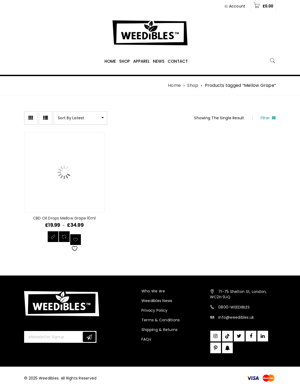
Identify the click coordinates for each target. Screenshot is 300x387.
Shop (192, 85)
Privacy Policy (154, 310)
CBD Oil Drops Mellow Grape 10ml (64, 218)
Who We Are (153, 291)
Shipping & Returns (159, 329)
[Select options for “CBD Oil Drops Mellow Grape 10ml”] (53, 236)
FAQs (146, 339)
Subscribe (89, 337)
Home (174, 85)
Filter (265, 118)
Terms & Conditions (160, 320)
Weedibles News (156, 300)
